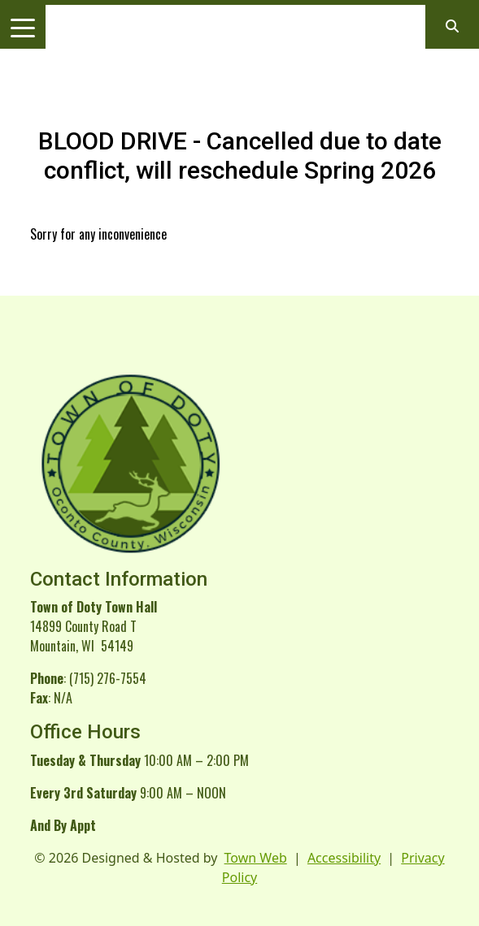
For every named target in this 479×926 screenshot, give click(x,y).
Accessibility (344, 858)
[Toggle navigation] (23, 27)
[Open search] (452, 26)
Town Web (255, 858)
